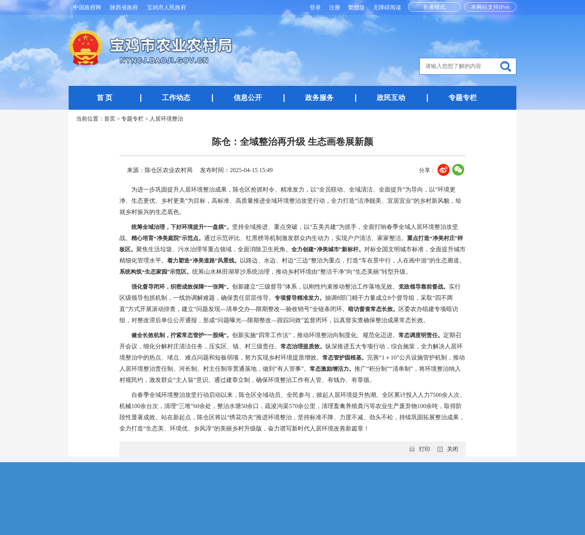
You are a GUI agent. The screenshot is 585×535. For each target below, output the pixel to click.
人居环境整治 (166, 119)
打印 (424, 449)
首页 (109, 119)
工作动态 (176, 98)
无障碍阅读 (387, 7)
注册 (335, 7)
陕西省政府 (124, 7)
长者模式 (434, 7)
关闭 (452, 449)
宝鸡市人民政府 (166, 7)
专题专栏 (462, 98)
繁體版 (356, 7)
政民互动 (391, 98)
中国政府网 (87, 7)
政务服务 (319, 98)
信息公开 (248, 98)
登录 (316, 7)
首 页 (105, 98)
